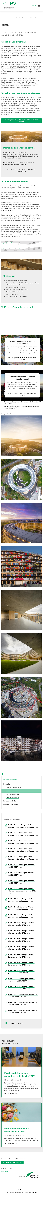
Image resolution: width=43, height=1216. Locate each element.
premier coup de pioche (11, 215)
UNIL (20, 233)
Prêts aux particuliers (10, 801)
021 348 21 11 (6, 1172)
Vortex (8, 791)
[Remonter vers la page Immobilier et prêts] (2, 774)
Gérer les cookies (31, 1192)
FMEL (17, 235)
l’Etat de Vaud (20, 192)
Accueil (5, 18)
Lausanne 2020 (14, 225)
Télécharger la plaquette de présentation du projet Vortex (21, 121)
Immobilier (29, 18)
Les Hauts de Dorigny (13, 794)
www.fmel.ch (22, 171)
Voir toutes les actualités (9, 1043)
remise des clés (6, 217)
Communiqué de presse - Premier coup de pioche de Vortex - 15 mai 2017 (21, 407)
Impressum (13, 1190)
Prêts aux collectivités (10, 804)
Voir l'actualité (10, 1093)
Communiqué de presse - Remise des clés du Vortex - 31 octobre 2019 (22, 403)
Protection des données (15, 1192)
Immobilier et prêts (17, 18)
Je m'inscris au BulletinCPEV (12, 1162)
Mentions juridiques (26, 1190)
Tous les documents (15, 1023)
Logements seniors (12, 798)
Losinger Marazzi (7, 210)
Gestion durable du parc (14, 787)
